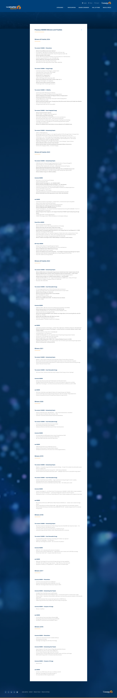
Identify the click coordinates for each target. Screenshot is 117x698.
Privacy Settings (46, 692)
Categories (60, 7)
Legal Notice (25, 692)
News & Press (107, 7)
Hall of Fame (96, 7)
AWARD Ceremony (84, 7)
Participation (72, 7)
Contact (31, 692)
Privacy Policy (37, 692)
